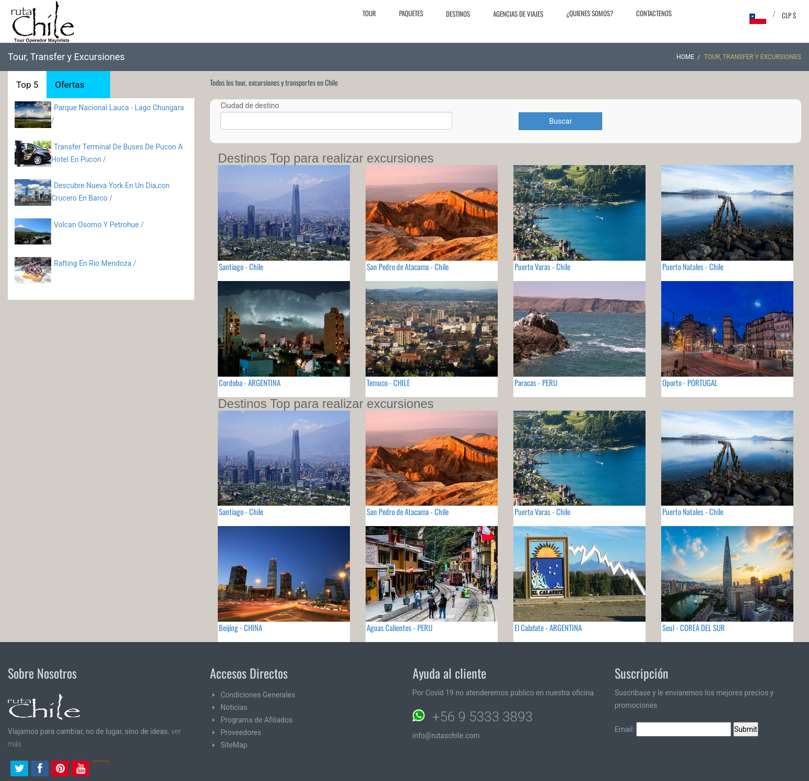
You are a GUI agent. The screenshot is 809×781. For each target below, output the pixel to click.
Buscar (560, 121)
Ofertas (69, 84)
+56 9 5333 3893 (482, 717)
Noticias (234, 707)
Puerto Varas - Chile (542, 266)
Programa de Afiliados (256, 720)
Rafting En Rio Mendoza (93, 263)
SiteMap (233, 745)
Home (685, 57)
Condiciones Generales (257, 695)
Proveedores (240, 732)
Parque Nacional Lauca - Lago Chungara (119, 107)
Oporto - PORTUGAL (690, 382)
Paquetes (411, 13)
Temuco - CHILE (388, 382)
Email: (673, 729)
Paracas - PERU (535, 382)
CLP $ (789, 15)
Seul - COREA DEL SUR (693, 627)
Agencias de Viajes (518, 13)
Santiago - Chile (241, 266)
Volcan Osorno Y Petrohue (96, 224)
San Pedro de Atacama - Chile (408, 266)
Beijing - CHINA (240, 627)
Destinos (458, 13)
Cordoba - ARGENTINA (249, 382)
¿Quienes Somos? (589, 13)
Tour (369, 13)
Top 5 (27, 84)
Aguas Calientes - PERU (399, 627)
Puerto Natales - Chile (692, 266)
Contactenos (654, 13)
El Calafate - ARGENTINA (548, 627)
